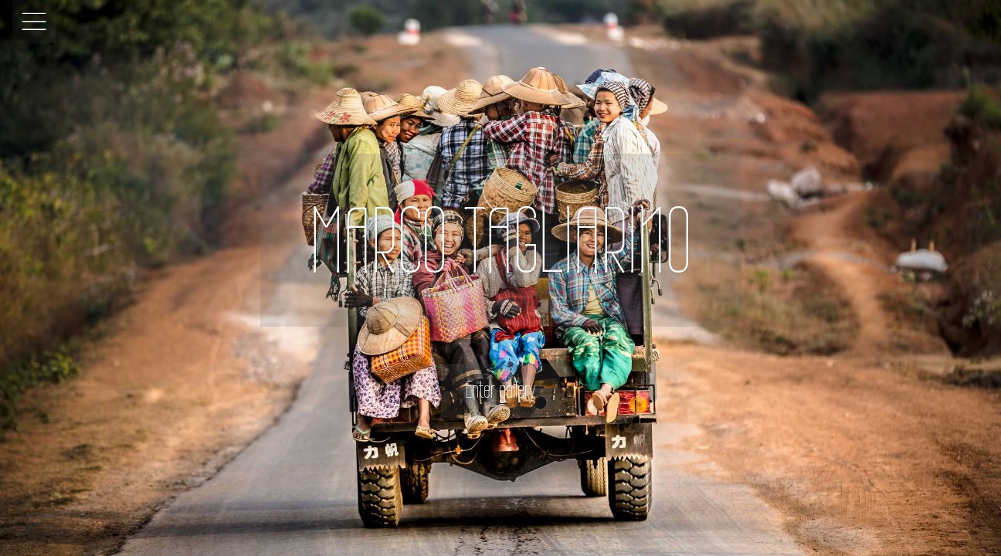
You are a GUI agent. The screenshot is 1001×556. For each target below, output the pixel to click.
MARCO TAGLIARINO (501, 240)
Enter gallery (500, 389)
